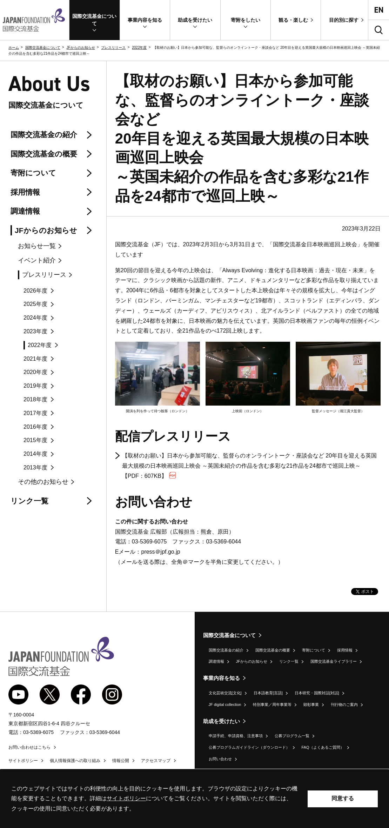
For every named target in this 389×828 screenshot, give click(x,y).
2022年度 (139, 47)
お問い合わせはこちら (29, 747)
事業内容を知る (221, 678)
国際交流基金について (42, 47)
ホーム (13, 47)
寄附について (313, 650)
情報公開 (120, 760)
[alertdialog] (194, 798)
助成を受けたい (221, 721)
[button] (94, 20)
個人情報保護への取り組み (75, 760)
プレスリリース (113, 47)
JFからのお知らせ (81, 47)
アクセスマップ (155, 760)
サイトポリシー (23, 760)
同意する (342, 798)
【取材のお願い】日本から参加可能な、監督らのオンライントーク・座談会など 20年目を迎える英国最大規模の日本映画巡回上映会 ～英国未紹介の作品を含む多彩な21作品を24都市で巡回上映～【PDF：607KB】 (249, 466)
